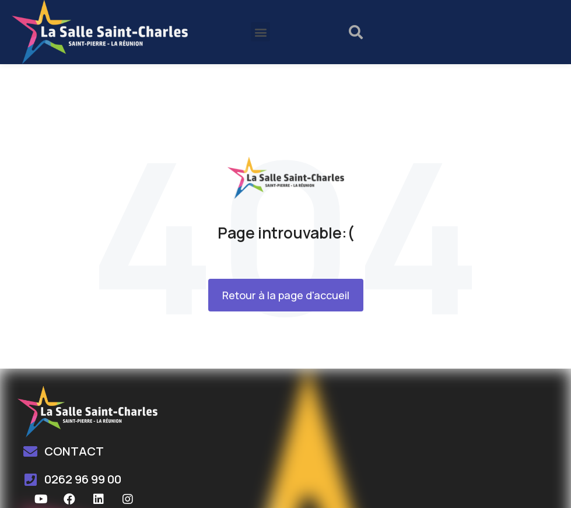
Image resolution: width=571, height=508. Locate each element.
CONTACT (74, 451)
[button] (260, 31)
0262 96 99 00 (82, 479)
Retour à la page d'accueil (285, 295)
